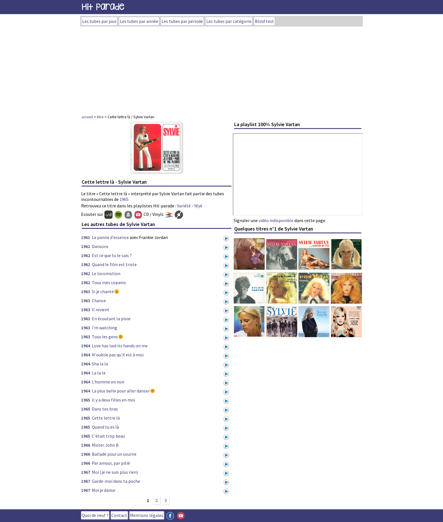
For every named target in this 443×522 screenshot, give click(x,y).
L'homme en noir (108, 382)
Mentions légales (146, 515)
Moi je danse (103, 490)
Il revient (100, 309)
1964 (85, 345)
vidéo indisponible (276, 220)
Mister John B (105, 445)
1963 (85, 291)
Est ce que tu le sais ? (112, 255)
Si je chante (103, 291)
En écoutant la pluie (111, 318)
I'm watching (104, 327)
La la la (98, 373)
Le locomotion (106, 273)
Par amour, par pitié (111, 463)
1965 (124, 199)
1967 (85, 472)
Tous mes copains (109, 282)
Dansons (100, 246)
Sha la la (100, 364)
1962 (85, 246)
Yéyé (198, 206)
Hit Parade (103, 7)
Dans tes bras (105, 409)
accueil (87, 116)
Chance (99, 300)
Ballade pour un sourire (114, 454)
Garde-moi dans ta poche (116, 481)
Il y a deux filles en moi (113, 400)
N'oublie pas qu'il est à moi (118, 354)
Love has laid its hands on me (120, 345)
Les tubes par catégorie (228, 21)
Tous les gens (105, 336)
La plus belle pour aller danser (121, 391)
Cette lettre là (106, 418)
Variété (184, 206)
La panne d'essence (110, 237)
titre (100, 116)
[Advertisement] (221, 68)
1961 (85, 237)
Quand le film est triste (114, 264)
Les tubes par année (139, 21)
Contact (119, 515)
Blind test (264, 21)
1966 (85, 445)
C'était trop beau (108, 436)
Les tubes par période (182, 21)
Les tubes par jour (99, 21)
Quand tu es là (105, 427)
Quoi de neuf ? (95, 515)
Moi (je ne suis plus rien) (115, 472)
